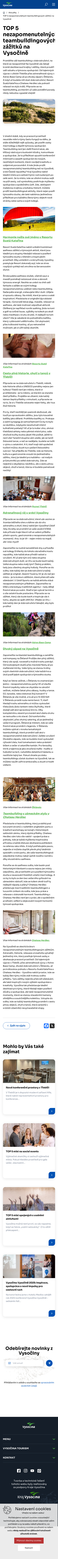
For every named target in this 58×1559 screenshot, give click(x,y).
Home (4, 13)
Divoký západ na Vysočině (20, 648)
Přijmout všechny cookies (28, 1540)
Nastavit (29, 1548)
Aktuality (13, 12)
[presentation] (29, 1375)
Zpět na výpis (16, 1025)
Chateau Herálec (40, 940)
